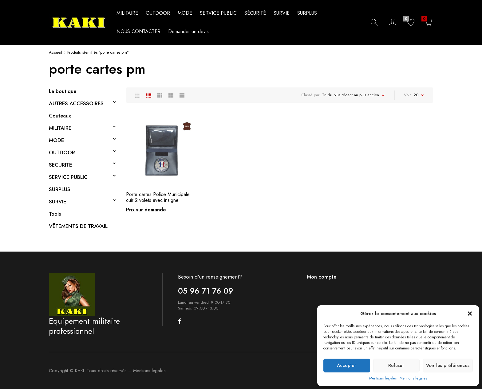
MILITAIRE (127, 13)
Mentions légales (383, 378)
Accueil (55, 52)
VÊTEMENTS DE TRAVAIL (78, 226)
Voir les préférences (447, 365)
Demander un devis (188, 31)
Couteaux (60, 115)
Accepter (346, 365)
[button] (470, 313)
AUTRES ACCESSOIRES (76, 103)
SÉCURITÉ (255, 13)
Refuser (396, 365)
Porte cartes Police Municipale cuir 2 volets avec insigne (158, 197)
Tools (55, 214)
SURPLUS (307, 13)
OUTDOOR (158, 13)
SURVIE (282, 13)
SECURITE (60, 164)
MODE (185, 13)
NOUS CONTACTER (138, 31)
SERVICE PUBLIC (218, 13)
